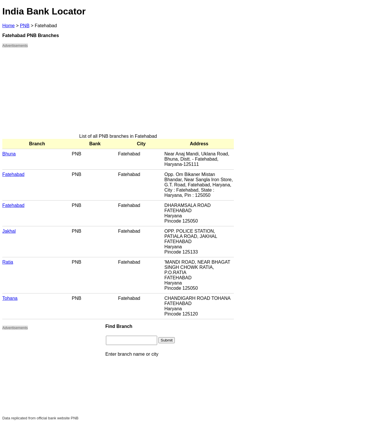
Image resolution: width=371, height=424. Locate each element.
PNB (25, 25)
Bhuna (9, 153)
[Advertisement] (118, 93)
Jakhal (9, 231)
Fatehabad (13, 174)
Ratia (7, 262)
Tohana (10, 298)
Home (8, 25)
